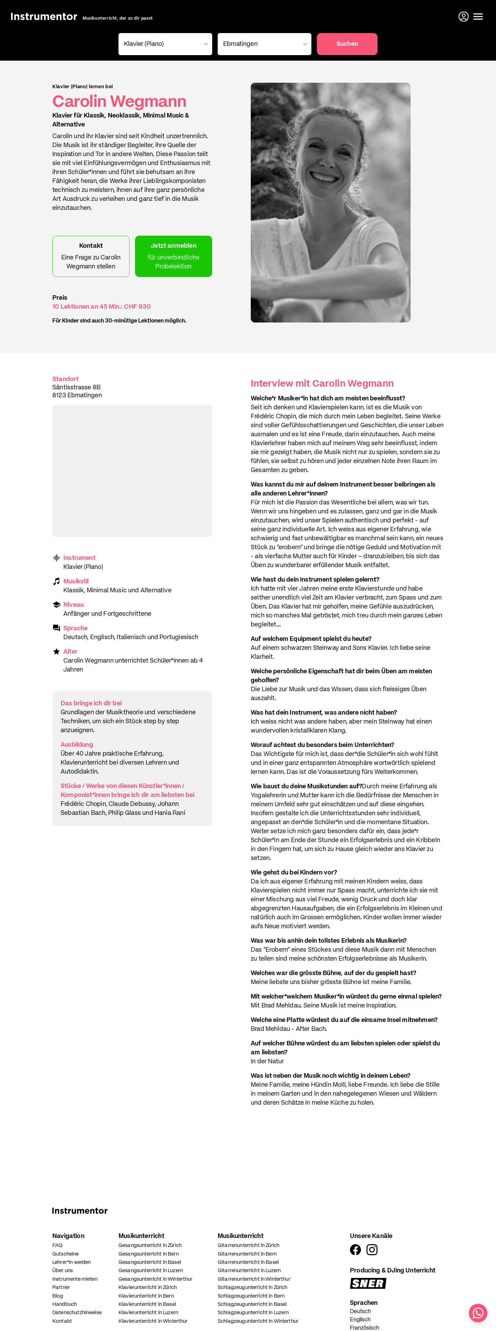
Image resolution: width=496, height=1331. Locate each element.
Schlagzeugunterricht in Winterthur (258, 1321)
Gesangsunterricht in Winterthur (155, 1279)
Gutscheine (65, 1254)
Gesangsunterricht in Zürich (150, 1245)
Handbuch (64, 1304)
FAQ (57, 1245)
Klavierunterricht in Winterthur (153, 1321)
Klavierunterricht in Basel (147, 1304)
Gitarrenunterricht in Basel (248, 1262)
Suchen (347, 44)
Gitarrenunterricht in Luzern (249, 1270)
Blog (57, 1296)
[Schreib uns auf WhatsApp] (478, 1313)
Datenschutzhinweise (77, 1312)
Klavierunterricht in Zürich (147, 1287)
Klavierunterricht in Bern (146, 1296)
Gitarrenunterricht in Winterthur (254, 1279)
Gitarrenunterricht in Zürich (248, 1245)
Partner (61, 1287)
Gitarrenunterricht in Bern (247, 1254)
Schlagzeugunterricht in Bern (251, 1296)
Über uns (62, 1270)
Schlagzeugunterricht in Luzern (253, 1312)
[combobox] (164, 44)
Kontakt (62, 1321)
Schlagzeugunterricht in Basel (252, 1304)
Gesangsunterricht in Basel (149, 1262)
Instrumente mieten (74, 1279)
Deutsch (360, 1311)
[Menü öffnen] (478, 16)
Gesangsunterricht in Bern (148, 1254)
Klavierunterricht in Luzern (148, 1312)
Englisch (360, 1320)
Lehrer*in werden (71, 1262)
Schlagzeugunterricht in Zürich (253, 1287)
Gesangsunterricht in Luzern (150, 1270)
